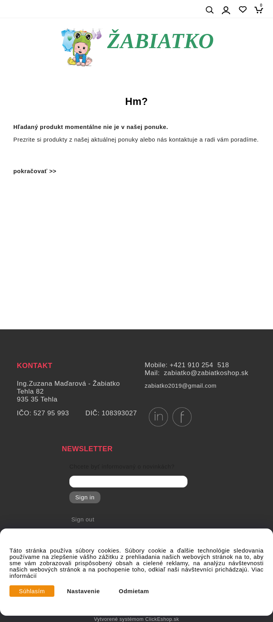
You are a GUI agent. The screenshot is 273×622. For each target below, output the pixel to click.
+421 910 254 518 (199, 365)
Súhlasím (32, 591)
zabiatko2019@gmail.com (180, 386)
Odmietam (134, 591)
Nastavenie (83, 591)
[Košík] (260, 10)
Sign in (85, 497)
